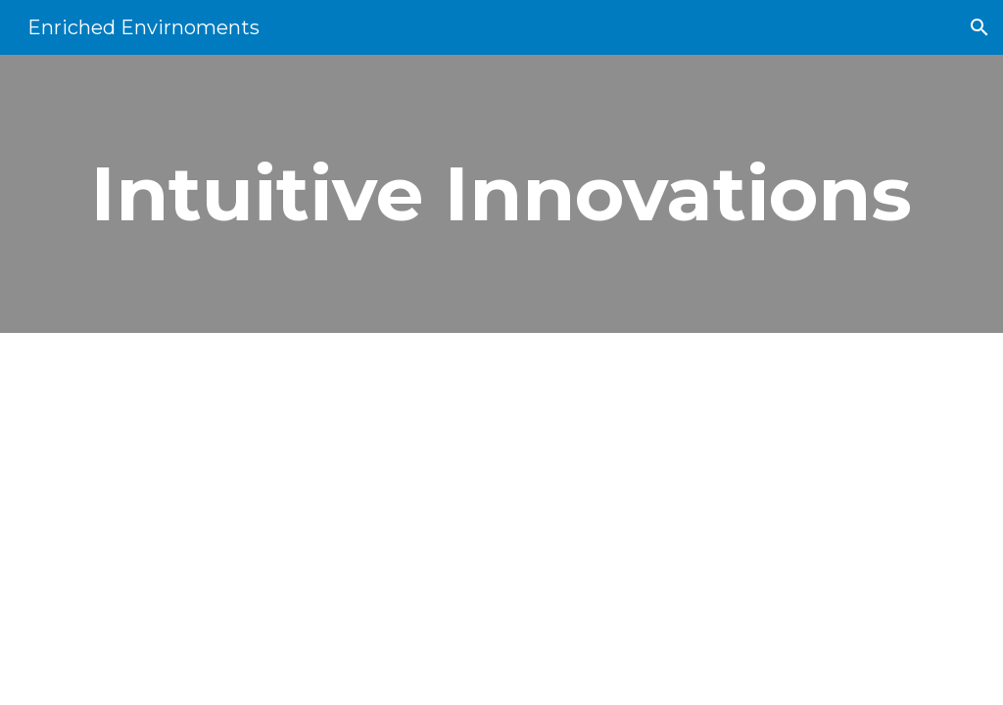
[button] (979, 27)
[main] (502, 194)
